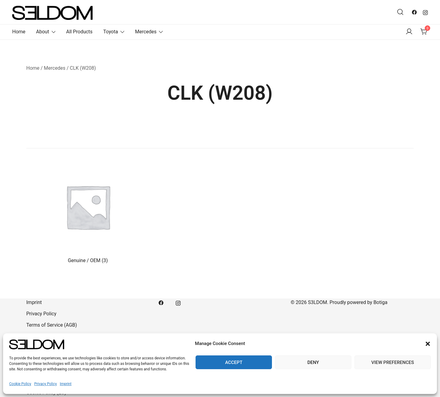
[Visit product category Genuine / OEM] (87, 212)
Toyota (110, 32)
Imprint (66, 384)
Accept (234, 362)
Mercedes (145, 32)
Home (18, 32)
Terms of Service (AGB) (51, 325)
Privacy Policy (45, 384)
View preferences (392, 362)
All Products (79, 32)
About (42, 32)
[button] (428, 344)
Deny (313, 362)
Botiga (380, 302)
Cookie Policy (20, 384)
